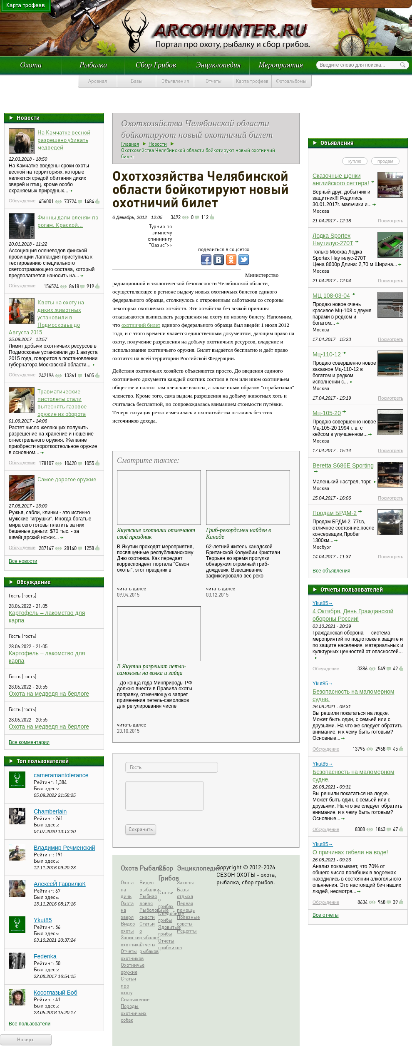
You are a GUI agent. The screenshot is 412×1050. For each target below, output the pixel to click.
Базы (137, 81)
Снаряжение (129, 999)
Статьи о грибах (166, 899)
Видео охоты (128, 927)
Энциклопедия (218, 65)
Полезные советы (185, 920)
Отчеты (214, 81)
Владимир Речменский (64, 847)
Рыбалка (93, 65)
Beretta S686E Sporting (343, 465)
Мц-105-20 (327, 413)
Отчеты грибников (166, 944)
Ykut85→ (323, 603)
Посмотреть (390, 220)
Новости (28, 117)
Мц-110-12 (327, 354)
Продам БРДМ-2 (335, 513)
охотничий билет (141, 325)
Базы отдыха (185, 893)
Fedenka (45, 956)
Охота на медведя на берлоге (49, 693)
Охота (31, 65)
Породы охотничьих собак (129, 1013)
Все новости (23, 561)
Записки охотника (129, 941)
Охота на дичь (127, 889)
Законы (185, 882)
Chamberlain (50, 811)
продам (385, 161)
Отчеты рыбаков (147, 948)
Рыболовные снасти (147, 913)
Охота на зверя (127, 910)
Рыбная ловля (147, 899)
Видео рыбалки (147, 886)
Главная (130, 144)
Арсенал (97, 81)
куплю (354, 161)
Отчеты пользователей (351, 589)
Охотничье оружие (129, 968)
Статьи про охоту (128, 985)
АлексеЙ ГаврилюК (60, 884)
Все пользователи (29, 1024)
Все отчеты (326, 915)
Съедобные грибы (166, 916)
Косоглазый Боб (55, 992)
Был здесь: (47, 788)
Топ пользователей (43, 760)
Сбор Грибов (156, 65)
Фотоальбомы (291, 81)
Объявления (175, 81)
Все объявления (331, 571)
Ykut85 (43, 920)
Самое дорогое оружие (66, 479)
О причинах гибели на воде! (350, 852)
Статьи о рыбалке (147, 931)
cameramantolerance (61, 775)
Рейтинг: (44, 782)
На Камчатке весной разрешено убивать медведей (63, 139)
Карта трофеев (252, 81)
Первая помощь (185, 906)
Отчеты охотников (129, 954)
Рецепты (185, 931)
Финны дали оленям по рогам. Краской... (67, 220)
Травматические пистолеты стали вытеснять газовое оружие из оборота (62, 402)
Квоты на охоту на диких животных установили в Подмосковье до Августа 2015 (46, 317)
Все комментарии (29, 742)
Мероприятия (281, 65)
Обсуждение (22, 200)
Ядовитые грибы (166, 930)
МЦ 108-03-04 (331, 295)
